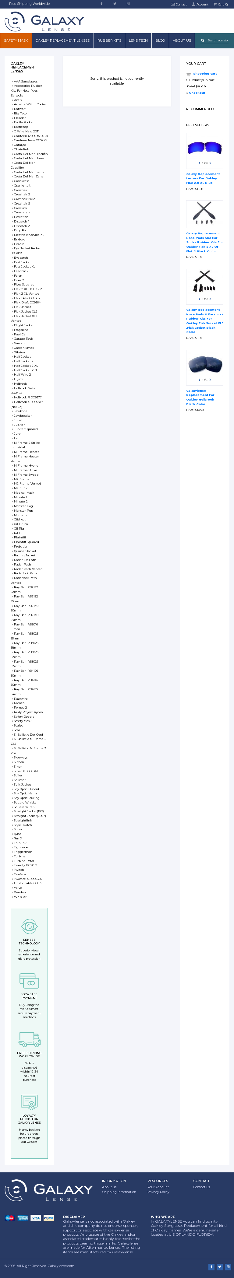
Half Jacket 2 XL (26, 365)
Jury (17, 433)
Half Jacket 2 (24, 361)
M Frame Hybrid (26, 465)
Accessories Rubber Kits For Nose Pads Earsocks (26, 90)
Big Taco (20, 113)
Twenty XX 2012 (25, 865)
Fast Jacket (22, 262)
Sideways (20, 757)
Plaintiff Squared (26, 542)
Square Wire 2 (24, 807)
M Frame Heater (26, 451)
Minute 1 (20, 497)
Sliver (18, 766)
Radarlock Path (25, 573)
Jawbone (20, 411)
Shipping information (119, 1192)
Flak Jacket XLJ (25, 311)
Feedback (21, 271)
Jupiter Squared (26, 429)
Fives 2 (19, 280)
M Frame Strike (25, 470)
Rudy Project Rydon (28, 712)
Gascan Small (24, 347)
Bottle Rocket (24, 122)
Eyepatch (21, 257)
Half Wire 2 (22, 374)
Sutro (18, 829)
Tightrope (21, 847)
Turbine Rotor (24, 861)
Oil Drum (21, 524)
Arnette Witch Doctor (30, 104)
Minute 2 (21, 501)
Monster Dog (23, 506)
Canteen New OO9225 (30, 140)
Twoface (20, 874)
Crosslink (20, 208)
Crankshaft (22, 185)
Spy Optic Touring (27, 798)
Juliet (18, 420)
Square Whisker (26, 802)
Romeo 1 (20, 703)
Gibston (19, 352)
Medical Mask (24, 492)
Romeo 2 (20, 707)
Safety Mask (22, 721)
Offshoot (20, 519)
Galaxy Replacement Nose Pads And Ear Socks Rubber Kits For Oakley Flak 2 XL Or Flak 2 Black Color (204, 242)
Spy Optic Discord (26, 789)
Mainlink (20, 488)
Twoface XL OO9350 (28, 879)
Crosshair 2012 (24, 199)
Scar (17, 730)
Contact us (201, 1187)
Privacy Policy (158, 1192)
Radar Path (22, 564)
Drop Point (22, 230)
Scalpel (19, 725)
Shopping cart (205, 73)
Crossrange (22, 212)
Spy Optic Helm (25, 793)
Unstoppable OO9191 (28, 883)
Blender (20, 118)
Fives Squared (24, 284)
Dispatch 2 (22, 226)
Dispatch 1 (21, 221)
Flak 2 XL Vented (26, 293)
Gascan (19, 343)
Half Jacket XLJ (25, 370)
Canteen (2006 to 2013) (31, 136)
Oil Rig (19, 528)
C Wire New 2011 (26, 131)
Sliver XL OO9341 (26, 771)
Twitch (19, 869)
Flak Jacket (22, 307)
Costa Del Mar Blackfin (31, 154)
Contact (178, 4)
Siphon (19, 762)
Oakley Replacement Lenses (63, 40)
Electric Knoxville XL (29, 234)
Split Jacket (22, 784)
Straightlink (23, 820)
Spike (18, 775)
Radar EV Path (25, 560)
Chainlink (21, 149)
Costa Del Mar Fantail (30, 172)
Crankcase (22, 181)
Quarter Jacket (25, 551)
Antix (18, 100)
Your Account (158, 1187)
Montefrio (21, 515)
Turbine (20, 856)
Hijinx (18, 379)
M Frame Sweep (26, 474)
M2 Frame (22, 479)
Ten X (18, 838)
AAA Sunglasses (25, 81)
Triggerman (23, 851)
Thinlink (20, 843)
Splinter (20, 780)
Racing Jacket (24, 555)
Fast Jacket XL (24, 266)
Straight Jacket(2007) (30, 816)
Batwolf (19, 108)
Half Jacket (22, 356)
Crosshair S (22, 203)
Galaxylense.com (61, 1266)
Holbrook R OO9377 (28, 397)
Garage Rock (23, 338)
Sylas (17, 833)
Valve (18, 887)
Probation (21, 546)
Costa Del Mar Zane (29, 176)
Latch (18, 438)
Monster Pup (23, 510)
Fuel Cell (20, 334)
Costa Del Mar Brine (29, 158)
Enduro (19, 239)
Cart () (220, 4)
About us (182, 40)
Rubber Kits (109, 40)
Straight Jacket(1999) (29, 811)
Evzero (19, 244)
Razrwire (21, 698)
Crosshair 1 (22, 190)
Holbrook (20, 383)
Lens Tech (138, 40)
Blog (160, 40)
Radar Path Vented (28, 569)
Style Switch (23, 825)
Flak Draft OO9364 (27, 302)
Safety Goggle (24, 716)
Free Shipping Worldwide (29, 4)
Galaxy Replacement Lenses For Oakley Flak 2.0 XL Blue (203, 178)
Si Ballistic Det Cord (28, 734)
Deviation (21, 217)
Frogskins (21, 329)
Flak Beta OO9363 (27, 298)
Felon (18, 275)
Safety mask (16, 40)
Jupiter (19, 424)
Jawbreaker (23, 415)
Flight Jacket (24, 325)
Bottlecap (21, 126)
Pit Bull (19, 533)
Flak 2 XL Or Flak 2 (28, 289)
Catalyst (20, 144)
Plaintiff (20, 537)
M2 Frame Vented (27, 483)
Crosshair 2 (22, 194)
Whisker (20, 896)
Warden (20, 892)
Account (199, 4)
